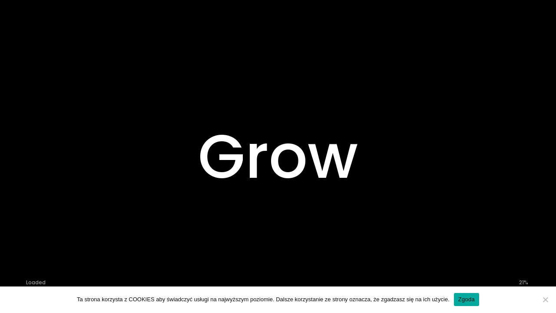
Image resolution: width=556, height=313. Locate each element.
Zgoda (466, 299)
